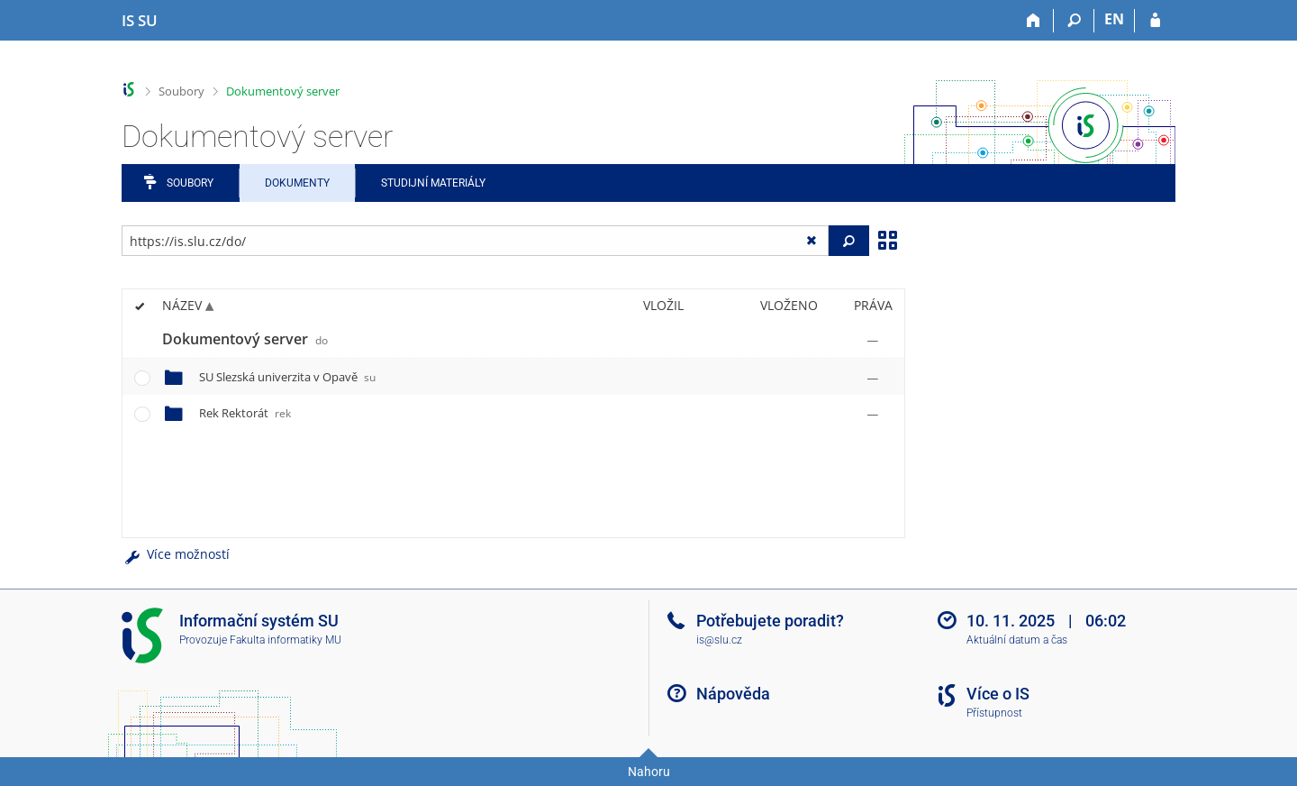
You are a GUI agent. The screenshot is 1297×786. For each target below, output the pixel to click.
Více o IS (997, 693)
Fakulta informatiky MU (285, 640)
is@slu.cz (719, 640)
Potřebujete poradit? (770, 620)
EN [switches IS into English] (1114, 19)
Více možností (176, 553)
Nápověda (733, 693)
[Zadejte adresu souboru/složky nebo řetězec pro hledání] (475, 240)
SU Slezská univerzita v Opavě (287, 377)
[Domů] (1033, 20)
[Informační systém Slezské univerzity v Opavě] (140, 20)
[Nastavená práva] (872, 340)
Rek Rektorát (245, 413)
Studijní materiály (433, 183)
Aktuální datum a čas (1016, 640)
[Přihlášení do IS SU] (1155, 20)
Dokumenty (297, 183)
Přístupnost (994, 713)
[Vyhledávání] (1074, 20)
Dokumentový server (283, 91)
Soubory (181, 91)
